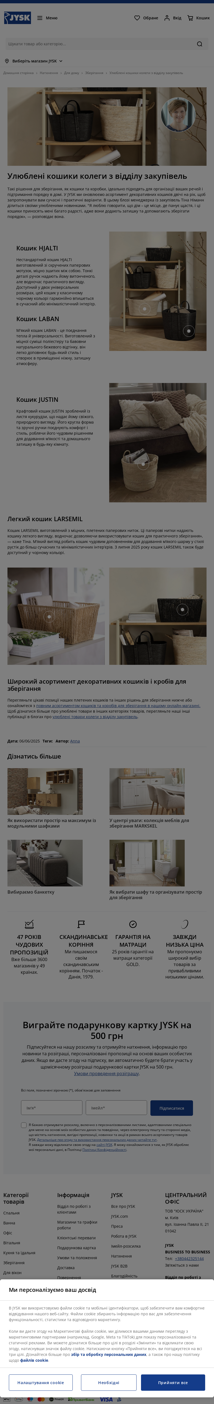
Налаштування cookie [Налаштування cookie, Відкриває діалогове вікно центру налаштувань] (40, 1382)
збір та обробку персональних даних (108, 1354)
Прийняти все (173, 1382)
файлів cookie (34, 1360)
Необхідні (108, 1382)
